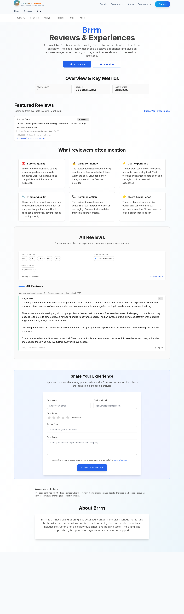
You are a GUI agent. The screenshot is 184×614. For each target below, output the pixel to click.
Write (72, 18)
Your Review (52, 437)
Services (28, 11)
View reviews (77, 64)
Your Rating (52, 413)
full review (47, 135)
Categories (117, 4)
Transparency (144, 4)
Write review (107, 64)
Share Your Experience (157, 111)
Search (103, 4)
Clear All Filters (156, 277)
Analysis (47, 18)
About (131, 4)
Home (16, 11)
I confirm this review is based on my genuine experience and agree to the (89, 460)
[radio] (49, 418)
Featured (34, 18)
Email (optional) (100, 400)
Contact (162, 4)
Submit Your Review (92, 467)
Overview (20, 18)
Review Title (52, 424)
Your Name (52, 400)
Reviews (60, 18)
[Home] (29, 4)
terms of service (120, 460)
